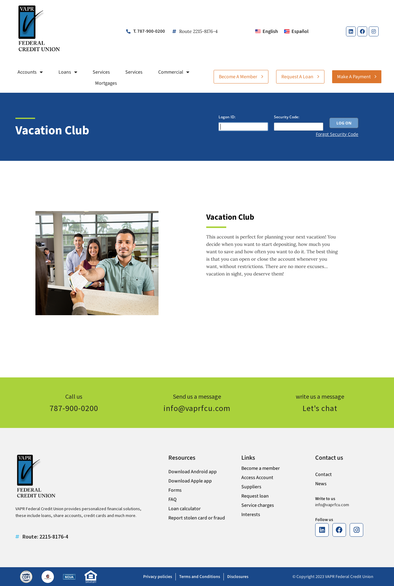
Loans (67, 72)
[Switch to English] (266, 31)
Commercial (173, 72)
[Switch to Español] (296, 31)
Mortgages (106, 83)
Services (101, 72)
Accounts (30, 72)
